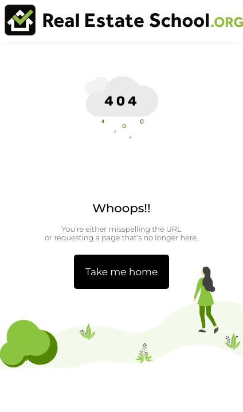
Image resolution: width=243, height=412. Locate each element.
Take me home (121, 272)
